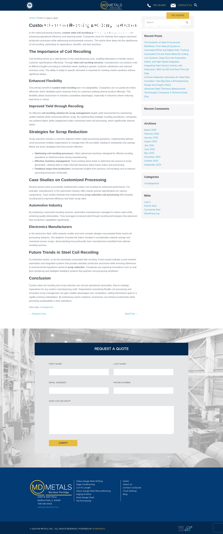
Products (123, 15)
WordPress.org (151, 213)
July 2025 (149, 145)
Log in (147, 202)
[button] (194, 5)
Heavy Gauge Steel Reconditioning (93, 491)
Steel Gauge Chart (85, 498)
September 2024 (152, 165)
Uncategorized (46, 307)
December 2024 (152, 157)
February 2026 (151, 134)
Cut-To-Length (83, 488)
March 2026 (150, 130)
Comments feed (152, 209)
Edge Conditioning (85, 485)
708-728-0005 (156, 5)
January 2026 (151, 137)
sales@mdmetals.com (48, 507)
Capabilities (69, 15)
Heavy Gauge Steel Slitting (89, 481)
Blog (125, 494)
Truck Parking (130, 491)
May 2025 (149, 153)
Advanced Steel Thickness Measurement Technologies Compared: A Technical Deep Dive (165, 93)
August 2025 (150, 141)
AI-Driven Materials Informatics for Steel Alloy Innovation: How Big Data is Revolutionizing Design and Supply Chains (167, 81)
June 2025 (149, 149)
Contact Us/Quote (132, 488)
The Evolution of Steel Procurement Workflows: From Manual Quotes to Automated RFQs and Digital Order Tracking (166, 46)
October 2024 (151, 161)
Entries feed (150, 206)
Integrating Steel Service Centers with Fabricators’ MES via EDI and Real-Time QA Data (166, 69)
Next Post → (131, 314)
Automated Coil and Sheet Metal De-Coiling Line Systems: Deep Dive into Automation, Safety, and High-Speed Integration (166, 58)
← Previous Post (37, 314)
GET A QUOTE (177, 15)
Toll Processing (96, 15)
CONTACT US (181, 5)
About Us (150, 15)
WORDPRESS (99, 529)
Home (42, 15)
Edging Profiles (83, 494)
